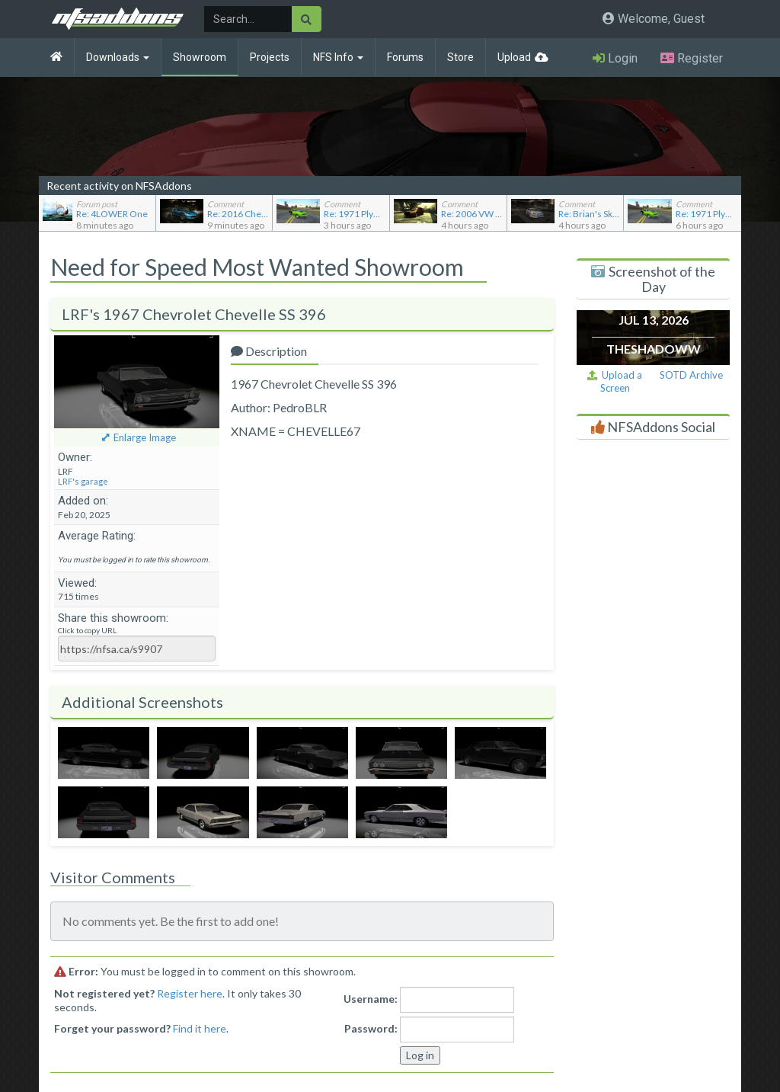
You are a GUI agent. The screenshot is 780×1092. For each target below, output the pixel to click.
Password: (371, 1028)
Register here (189, 993)
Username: (371, 998)
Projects (269, 57)
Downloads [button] (117, 57)
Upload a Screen (614, 381)
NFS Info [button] (338, 57)
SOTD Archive (691, 375)
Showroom (199, 57)
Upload (514, 57)
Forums (405, 57)
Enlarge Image (144, 437)
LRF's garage (83, 481)
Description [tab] (269, 351)
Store (460, 57)
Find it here (199, 1028)
